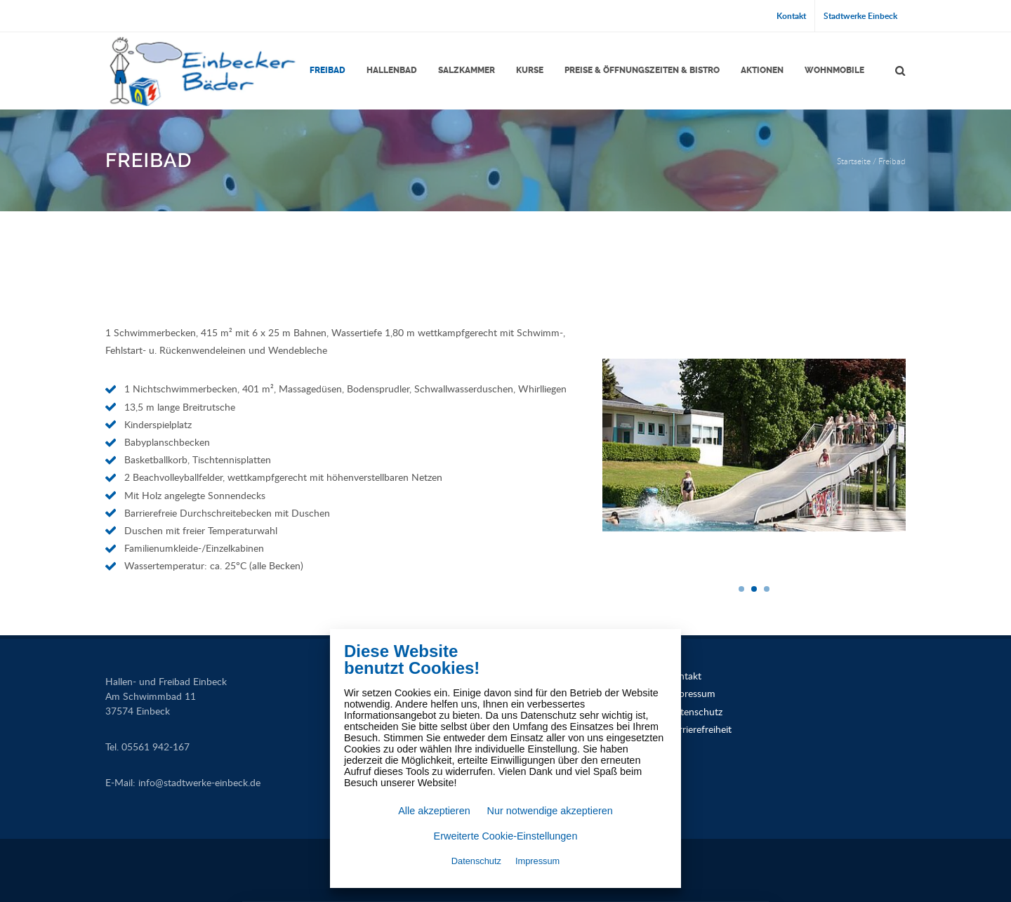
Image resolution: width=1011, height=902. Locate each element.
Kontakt (791, 16)
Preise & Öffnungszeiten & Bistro (642, 70)
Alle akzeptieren (434, 810)
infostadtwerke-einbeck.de (199, 782)
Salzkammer (466, 70)
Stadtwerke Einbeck (860, 16)
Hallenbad (391, 70)
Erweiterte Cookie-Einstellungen (506, 836)
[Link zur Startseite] (201, 71)
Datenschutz (695, 711)
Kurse (529, 70)
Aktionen (762, 70)
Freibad (327, 70)
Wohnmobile (834, 70)
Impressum (691, 693)
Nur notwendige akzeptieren (550, 810)
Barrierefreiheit (700, 729)
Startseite (854, 160)
